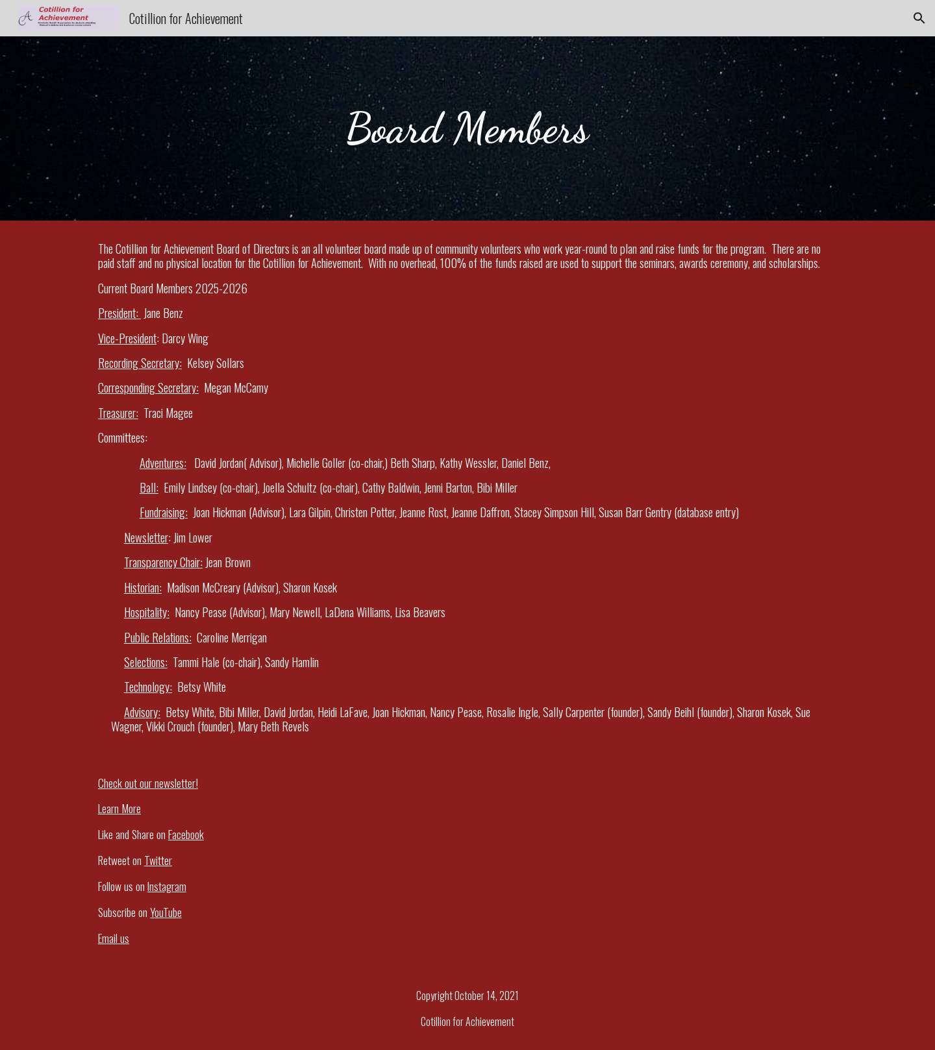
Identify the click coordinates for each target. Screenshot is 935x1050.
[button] (919, 18)
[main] (467, 128)
